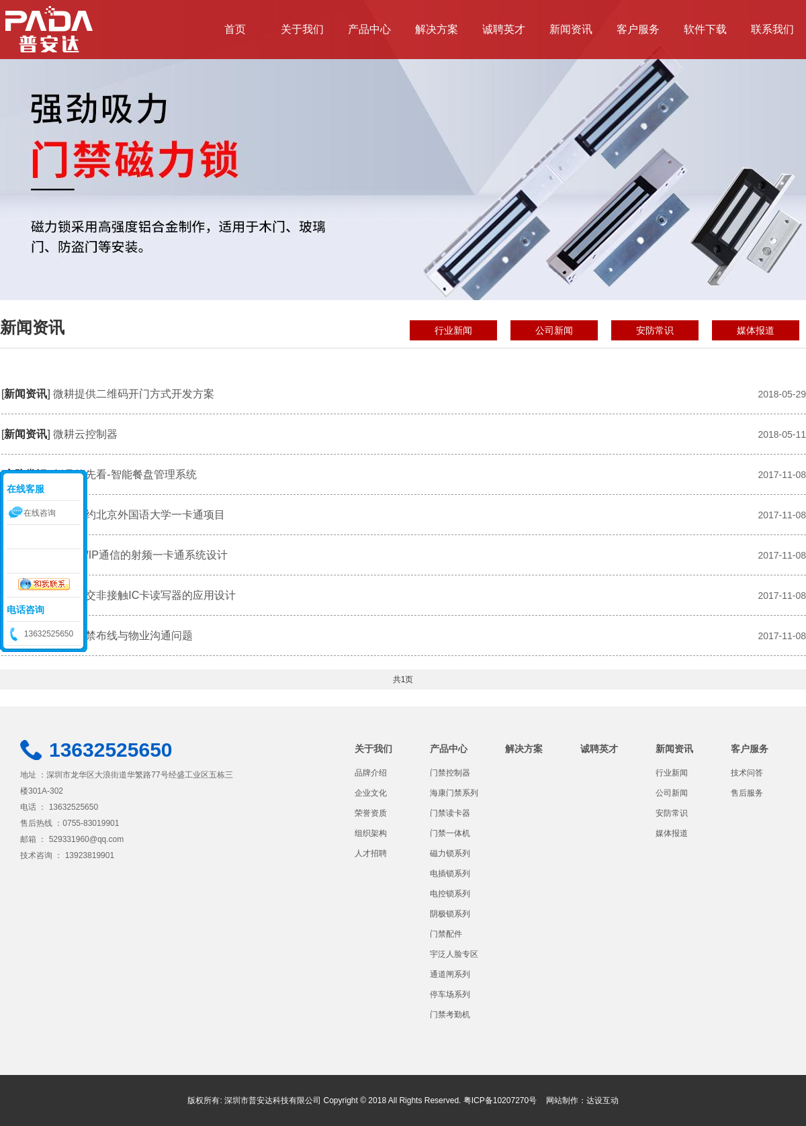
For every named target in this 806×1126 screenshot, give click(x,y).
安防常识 (655, 330)
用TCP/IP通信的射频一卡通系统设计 (140, 555)
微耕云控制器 (85, 434)
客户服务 (638, 29)
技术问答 (747, 773)
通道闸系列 (450, 974)
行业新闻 (453, 330)
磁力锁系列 (450, 853)
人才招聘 (371, 853)
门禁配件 (446, 934)
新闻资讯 (570, 29)
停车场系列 (450, 994)
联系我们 (772, 29)
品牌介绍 (371, 773)
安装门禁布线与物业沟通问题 (123, 635)
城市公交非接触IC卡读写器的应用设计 (144, 595)
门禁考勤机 (450, 1014)
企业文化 (371, 793)
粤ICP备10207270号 (500, 1100)
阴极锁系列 (450, 914)
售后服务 (747, 793)
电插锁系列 (450, 873)
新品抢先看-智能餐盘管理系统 (124, 474)
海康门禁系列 (454, 793)
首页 (235, 29)
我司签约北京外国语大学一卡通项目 (139, 514)
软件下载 (705, 29)
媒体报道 (755, 330)
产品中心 (369, 29)
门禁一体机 (450, 833)
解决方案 (436, 29)
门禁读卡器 (450, 813)
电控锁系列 (450, 893)
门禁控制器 (450, 773)
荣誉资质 (371, 813)
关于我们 (302, 29)
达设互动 (602, 1100)
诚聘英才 (503, 29)
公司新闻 (554, 330)
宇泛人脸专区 (454, 954)
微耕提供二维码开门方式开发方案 (133, 394)
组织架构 (371, 833)
